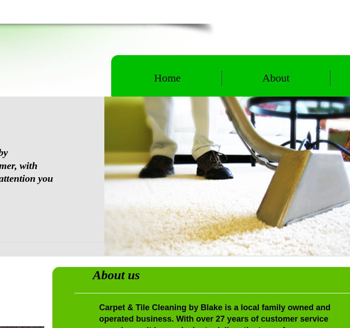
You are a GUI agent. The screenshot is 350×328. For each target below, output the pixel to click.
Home (167, 78)
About (275, 78)
